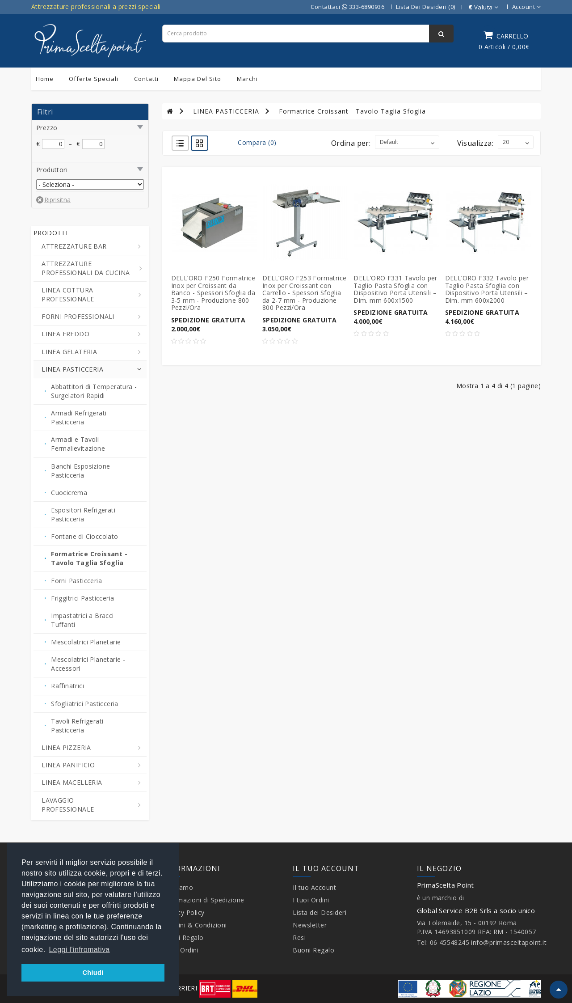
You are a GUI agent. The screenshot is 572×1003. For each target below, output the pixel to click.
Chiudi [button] (92, 972)
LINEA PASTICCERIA (226, 111)
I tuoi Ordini (180, 950)
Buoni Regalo (183, 937)
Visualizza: (475, 143)
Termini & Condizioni (194, 925)
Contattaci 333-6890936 (347, 7)
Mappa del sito (197, 79)
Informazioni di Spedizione (203, 900)
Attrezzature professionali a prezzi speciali (96, 6)
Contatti (146, 79)
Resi (299, 937)
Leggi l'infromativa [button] (79, 949)
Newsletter (310, 925)
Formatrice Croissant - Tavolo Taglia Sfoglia (352, 111)
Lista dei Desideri (319, 912)
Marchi (247, 79)
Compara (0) (257, 142)
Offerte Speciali (93, 79)
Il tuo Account (314, 887)
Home (45, 79)
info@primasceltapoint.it (509, 942)
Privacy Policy (183, 912)
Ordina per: (350, 143)
